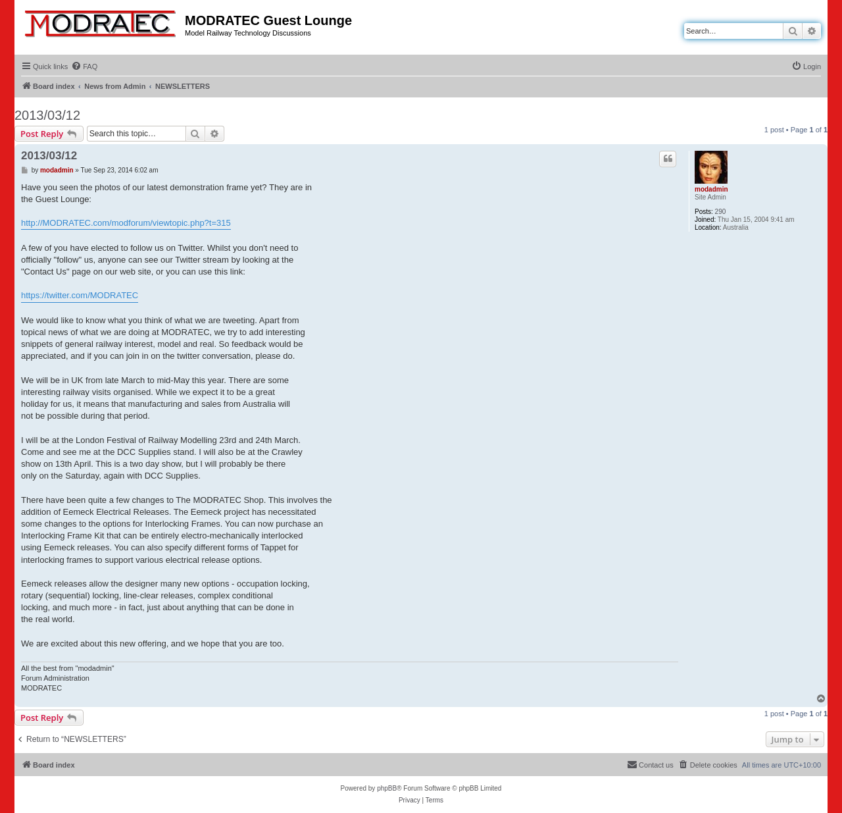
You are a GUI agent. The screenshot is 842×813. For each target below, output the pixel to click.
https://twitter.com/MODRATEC (79, 295)
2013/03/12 (47, 115)
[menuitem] (84, 66)
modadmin (711, 189)
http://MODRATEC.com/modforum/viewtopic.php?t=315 (126, 223)
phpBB (387, 788)
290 (720, 211)
